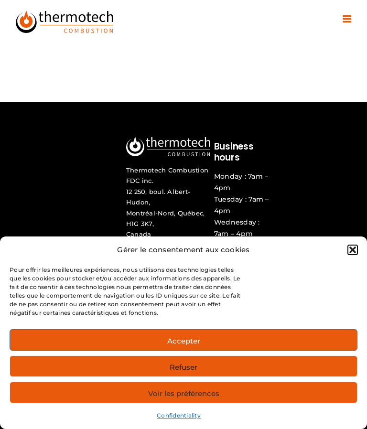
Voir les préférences (183, 393)
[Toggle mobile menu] (348, 19)
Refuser (183, 367)
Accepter (183, 340)
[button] (352, 250)
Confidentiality (179, 415)
